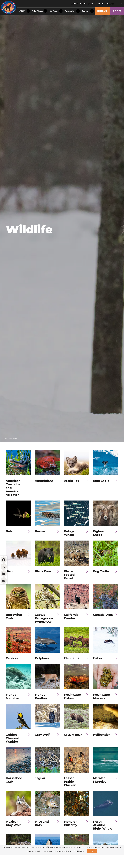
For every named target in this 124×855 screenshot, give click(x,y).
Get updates (106, 4)
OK (92, 851)
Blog (91, 4)
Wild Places (37, 11)
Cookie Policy (79, 851)
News (83, 4)
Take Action (70, 11)
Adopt (117, 11)
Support (85, 11)
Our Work (53, 11)
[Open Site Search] (121, 3)
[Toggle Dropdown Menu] (28, 11)
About (74, 4)
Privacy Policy (63, 851)
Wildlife (22, 11)
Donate (102, 11)
